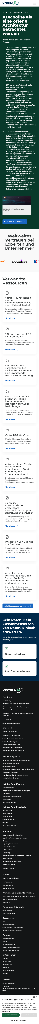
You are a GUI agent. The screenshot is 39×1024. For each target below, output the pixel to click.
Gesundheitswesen (8, 847)
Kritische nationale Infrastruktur (12, 835)
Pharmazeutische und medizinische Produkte (16, 856)
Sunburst (5, 822)
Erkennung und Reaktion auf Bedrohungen (16, 704)
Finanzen (5, 841)
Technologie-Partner (9, 944)
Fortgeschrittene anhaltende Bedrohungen (16, 791)
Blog (3, 921)
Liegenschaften (7, 858)
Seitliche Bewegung (8, 766)
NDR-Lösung (6, 719)
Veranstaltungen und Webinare (12, 930)
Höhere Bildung (7, 850)
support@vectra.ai (8, 983)
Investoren (5, 967)
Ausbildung (6, 902)
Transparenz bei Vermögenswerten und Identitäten (18, 769)
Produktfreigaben (8, 888)
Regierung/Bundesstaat (10, 844)
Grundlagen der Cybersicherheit (12, 927)
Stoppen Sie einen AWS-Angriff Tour (13, 750)
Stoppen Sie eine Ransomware (12, 748)
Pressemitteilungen (8, 970)
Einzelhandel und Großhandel (11, 861)
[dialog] (19, 1009)
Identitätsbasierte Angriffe (10, 763)
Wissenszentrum (7, 885)
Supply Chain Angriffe (9, 802)
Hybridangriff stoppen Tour (11, 745)
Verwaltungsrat (7, 964)
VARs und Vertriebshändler (11, 947)
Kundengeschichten (11, 878)
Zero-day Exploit (7, 810)
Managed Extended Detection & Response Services (18, 896)
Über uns (5, 958)
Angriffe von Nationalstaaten (11, 796)
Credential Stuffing (8, 819)
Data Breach (6, 794)
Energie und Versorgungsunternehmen (14, 838)
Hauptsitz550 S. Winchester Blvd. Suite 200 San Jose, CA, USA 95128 (19, 989)
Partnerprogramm (8, 939)
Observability (6, 701)
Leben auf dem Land (9, 825)
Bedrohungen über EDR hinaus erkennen (15, 775)
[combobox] (34, 997)
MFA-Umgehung (7, 816)
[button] (19, 1020)
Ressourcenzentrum (8, 924)
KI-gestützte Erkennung (9, 772)
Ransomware (6, 799)
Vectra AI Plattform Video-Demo (12, 739)
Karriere (5, 973)
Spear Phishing (7, 813)
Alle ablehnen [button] (29, 1015)
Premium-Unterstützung (10, 899)
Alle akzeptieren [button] (10, 1015)
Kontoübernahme (8, 788)
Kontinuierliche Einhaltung (10, 778)
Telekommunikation (8, 864)
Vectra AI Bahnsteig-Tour (10, 742)
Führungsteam (7, 961)
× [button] (36, 997)
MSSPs (4, 941)
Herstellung (6, 853)
